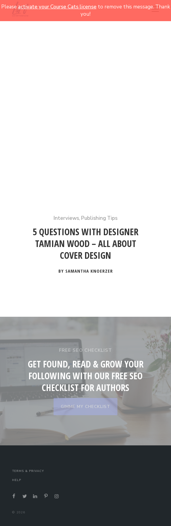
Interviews (66, 218)
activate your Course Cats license (57, 6)
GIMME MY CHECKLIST (85, 406)
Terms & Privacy (28, 471)
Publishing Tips (99, 218)
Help (16, 480)
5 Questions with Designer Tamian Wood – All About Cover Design (85, 243)
